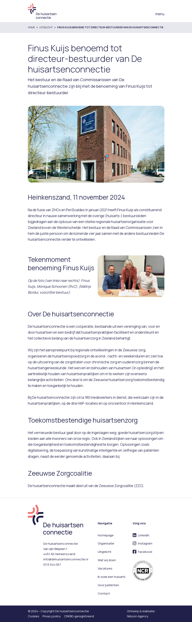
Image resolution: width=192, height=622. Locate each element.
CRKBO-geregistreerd (79, 616)
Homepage (106, 535)
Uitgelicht (46, 27)
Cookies (33, 616)
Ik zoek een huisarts (112, 577)
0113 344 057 (52, 564)
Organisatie (106, 543)
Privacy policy (51, 616)
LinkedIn (143, 535)
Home (31, 27)
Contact (104, 593)
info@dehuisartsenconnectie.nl (65, 559)
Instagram (145, 543)
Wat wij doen (107, 560)
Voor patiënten (108, 585)
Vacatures (105, 568)
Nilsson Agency (137, 616)
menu (159, 14)
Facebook (145, 552)
